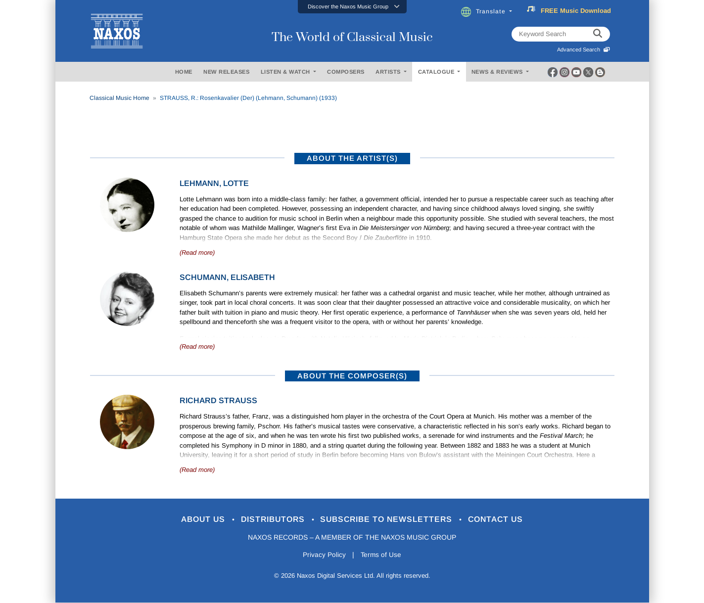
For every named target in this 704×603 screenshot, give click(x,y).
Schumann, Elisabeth (227, 277)
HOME (183, 72)
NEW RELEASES (226, 72)
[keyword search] (597, 34)
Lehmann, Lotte (214, 183)
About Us (195, 519)
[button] (352, 6)
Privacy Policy (323, 555)
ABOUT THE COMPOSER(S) (352, 375)
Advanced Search (583, 49)
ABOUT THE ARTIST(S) (352, 158)
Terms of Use (381, 555)
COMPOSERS (346, 72)
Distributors (270, 519)
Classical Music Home (119, 97)
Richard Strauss (218, 400)
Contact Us (504, 519)
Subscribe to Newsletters (390, 519)
